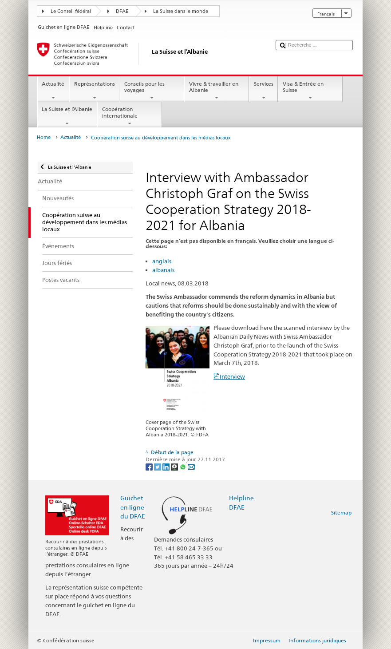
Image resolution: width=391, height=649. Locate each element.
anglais (161, 261)
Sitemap (341, 512)
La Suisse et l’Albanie (67, 116)
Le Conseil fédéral (71, 11)
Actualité (53, 91)
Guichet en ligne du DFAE (132, 506)
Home (44, 137)
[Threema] (175, 466)
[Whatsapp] (183, 466)
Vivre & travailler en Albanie (217, 91)
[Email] (191, 466)
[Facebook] (150, 466)
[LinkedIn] (166, 466)
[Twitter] (158, 466)
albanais (163, 269)
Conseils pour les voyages (152, 91)
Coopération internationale (130, 116)
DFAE (122, 11)
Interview (232, 376)
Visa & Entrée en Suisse (310, 91)
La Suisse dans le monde (180, 11)
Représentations (94, 91)
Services (263, 91)
